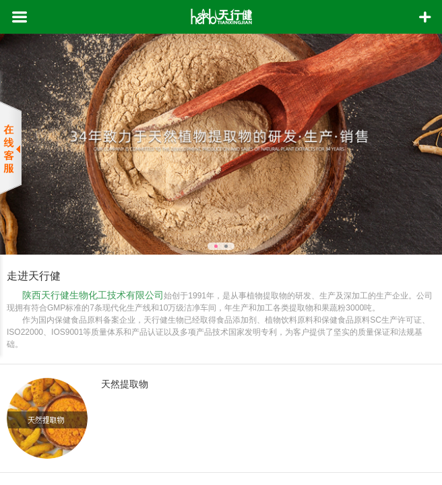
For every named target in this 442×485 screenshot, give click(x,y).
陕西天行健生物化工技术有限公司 (93, 295)
